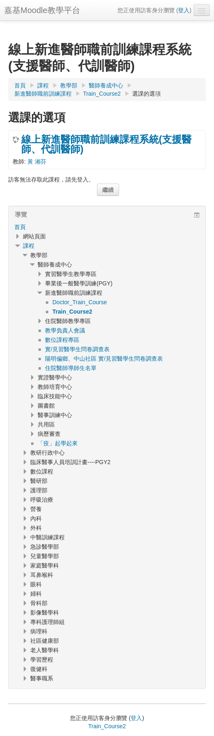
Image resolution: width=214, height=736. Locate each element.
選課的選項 (146, 93)
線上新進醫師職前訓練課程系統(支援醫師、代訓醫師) (106, 144)
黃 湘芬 (36, 161)
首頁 (20, 227)
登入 (183, 10)
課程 (28, 245)
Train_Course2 (107, 726)
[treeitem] (107, 227)
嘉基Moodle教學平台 (42, 10)
